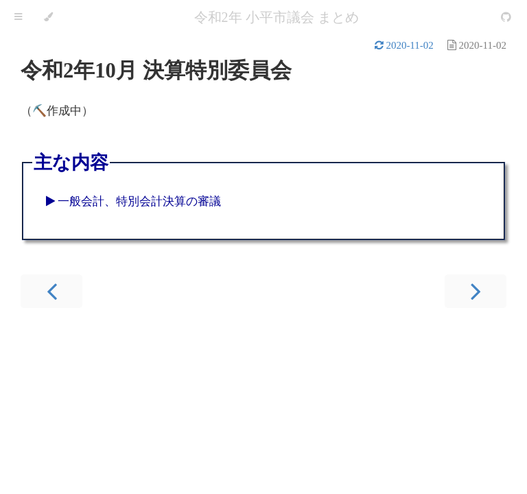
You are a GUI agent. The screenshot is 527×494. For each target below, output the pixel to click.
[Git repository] (506, 17)
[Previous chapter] (51, 291)
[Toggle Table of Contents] (18, 17)
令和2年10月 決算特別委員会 (156, 70)
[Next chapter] (475, 291)
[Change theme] (48, 17)
